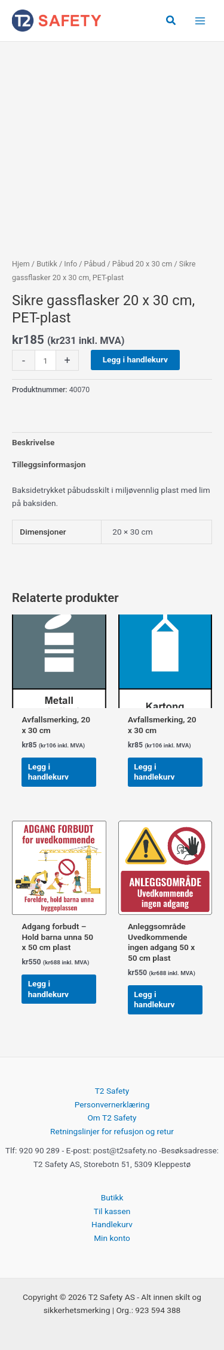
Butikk (46, 263)
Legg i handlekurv (135, 359)
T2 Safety (112, 1090)
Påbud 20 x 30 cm (142, 263)
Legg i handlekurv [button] (48, 772)
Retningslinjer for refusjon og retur (112, 1131)
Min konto (112, 1238)
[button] (171, 20)
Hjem (21, 263)
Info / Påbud (84, 263)
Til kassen (112, 1211)
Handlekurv (112, 1224)
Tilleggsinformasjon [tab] (48, 464)
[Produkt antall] (45, 360)
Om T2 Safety (111, 1117)
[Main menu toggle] (200, 20)
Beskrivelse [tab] (33, 442)
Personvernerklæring (112, 1104)
